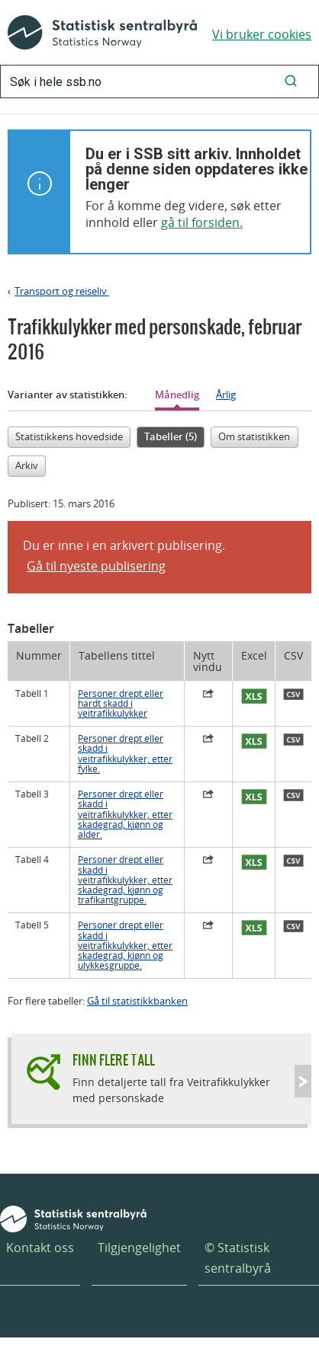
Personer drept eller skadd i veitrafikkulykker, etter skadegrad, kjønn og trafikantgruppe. (125, 880)
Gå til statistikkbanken (137, 1001)
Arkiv (26, 465)
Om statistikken (254, 436)
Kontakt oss (40, 1247)
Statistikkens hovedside (69, 436)
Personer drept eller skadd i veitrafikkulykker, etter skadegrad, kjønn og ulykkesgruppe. (125, 945)
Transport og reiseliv (61, 291)
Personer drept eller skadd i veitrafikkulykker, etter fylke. (125, 753)
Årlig (226, 394)
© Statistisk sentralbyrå (238, 1258)
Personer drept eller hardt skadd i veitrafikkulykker (120, 704)
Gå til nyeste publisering (96, 566)
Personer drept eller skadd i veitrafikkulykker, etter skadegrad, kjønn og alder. (125, 814)
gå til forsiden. (202, 222)
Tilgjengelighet (139, 1247)
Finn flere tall (113, 1059)
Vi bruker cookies (261, 34)
